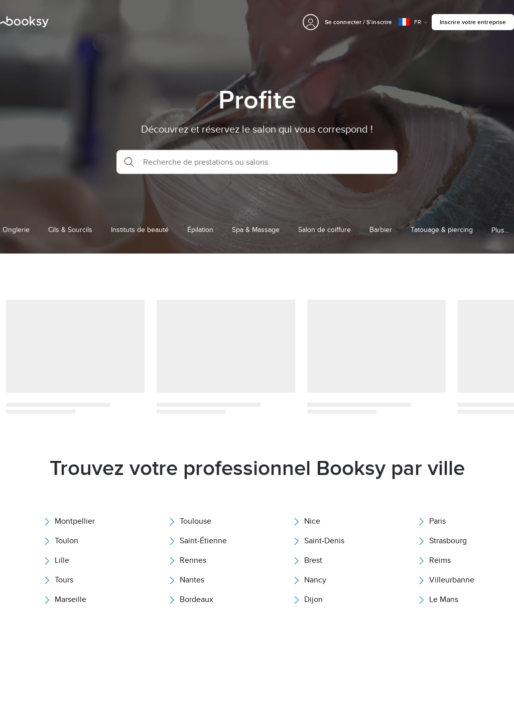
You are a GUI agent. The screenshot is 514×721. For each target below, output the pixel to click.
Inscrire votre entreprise (473, 22)
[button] (257, 162)
